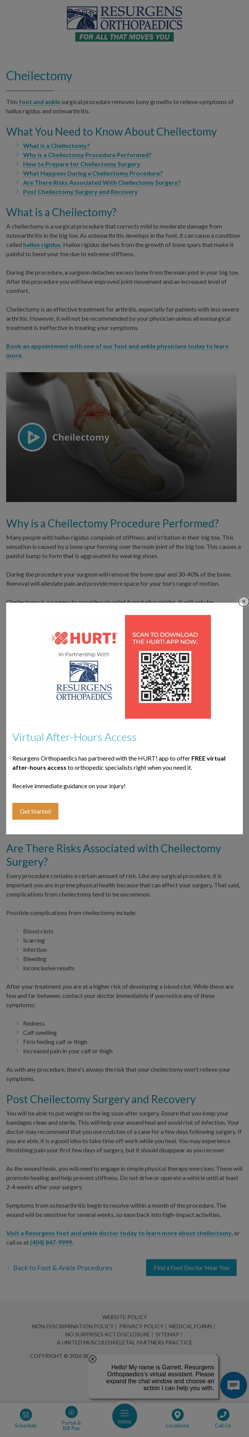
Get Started (35, 811)
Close (244, 602)
